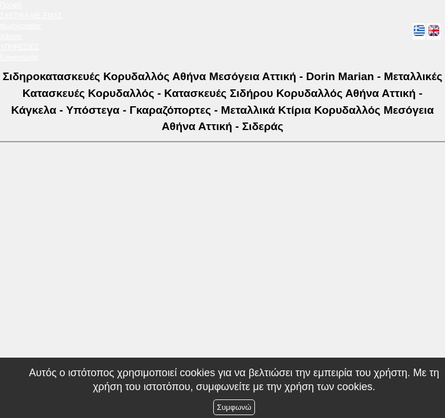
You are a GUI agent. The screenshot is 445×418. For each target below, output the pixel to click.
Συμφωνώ (234, 407)
